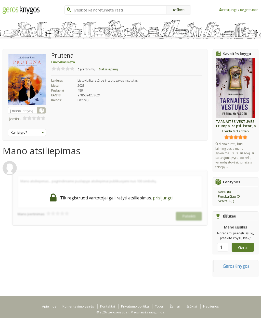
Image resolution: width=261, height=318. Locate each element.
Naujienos (211, 306)
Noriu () (224, 191)
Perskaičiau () (229, 196)
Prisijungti (230, 9)
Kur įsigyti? (27, 132)
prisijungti (163, 198)
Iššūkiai (191, 306)
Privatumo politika (135, 306)
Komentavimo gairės (78, 306)
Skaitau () (226, 201)
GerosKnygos (236, 266)
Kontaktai (107, 306)
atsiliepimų (108, 69)
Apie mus (49, 306)
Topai (159, 306)
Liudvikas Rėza (63, 62)
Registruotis (249, 9)
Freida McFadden (235, 131)
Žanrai (175, 306)
